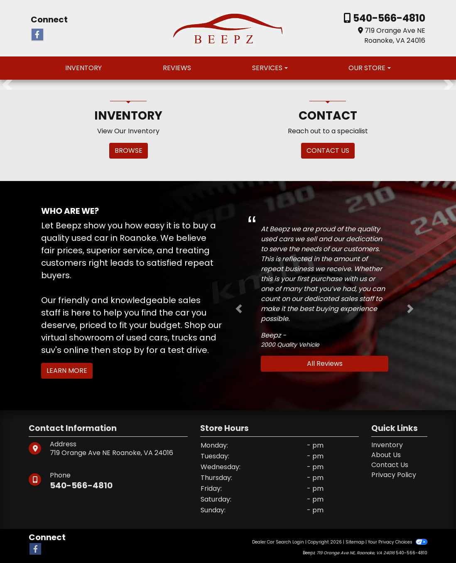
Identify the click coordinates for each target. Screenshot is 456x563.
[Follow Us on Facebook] (37, 35)
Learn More (67, 370)
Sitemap (355, 542)
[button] (7, 85)
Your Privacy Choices (397, 542)
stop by (128, 350)
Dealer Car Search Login (278, 542)
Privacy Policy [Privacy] (393, 475)
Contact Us (389, 465)
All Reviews (325, 363)
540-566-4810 (388, 18)
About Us (386, 455)
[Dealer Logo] (228, 27)
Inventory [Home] (387, 445)
